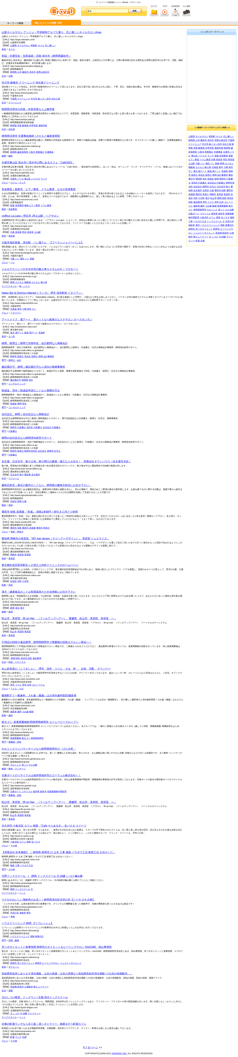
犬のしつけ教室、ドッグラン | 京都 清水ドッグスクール (35, 997)
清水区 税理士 (31, 356)
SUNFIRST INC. (119, 1053)
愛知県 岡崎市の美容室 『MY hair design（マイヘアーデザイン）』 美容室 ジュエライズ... (55, 538)
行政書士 (12, 431)
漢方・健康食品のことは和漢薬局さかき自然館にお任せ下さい (39, 591)
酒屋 (10, 990)
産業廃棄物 (15, 738)
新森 (32, 258)
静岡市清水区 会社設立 (35, 451)
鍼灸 (10, 156)
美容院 (27, 554)
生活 (4, 76)
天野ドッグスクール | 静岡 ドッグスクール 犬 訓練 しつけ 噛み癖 (42, 876)
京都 (24, 1037)
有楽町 (42, 332)
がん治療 (33, 765)
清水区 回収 (26, 658)
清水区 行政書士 (34, 427)
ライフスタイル (9, 286)
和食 (13, 916)
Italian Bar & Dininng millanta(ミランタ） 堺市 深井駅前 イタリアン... (42, 292)
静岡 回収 (15, 658)
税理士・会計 (14, 360)
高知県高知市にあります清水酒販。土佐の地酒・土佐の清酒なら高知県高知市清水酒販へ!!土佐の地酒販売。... (67, 973)
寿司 (28, 913)
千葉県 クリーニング (20, 99)
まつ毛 (11, 336)
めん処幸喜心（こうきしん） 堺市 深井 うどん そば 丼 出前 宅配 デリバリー (56, 668)
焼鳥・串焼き (17, 531)
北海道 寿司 (16, 309)
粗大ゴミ (26, 738)
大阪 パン (15, 258)
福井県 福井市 (39, 791)
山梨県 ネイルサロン (20, 45)
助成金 (13, 403)
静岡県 (25, 380)
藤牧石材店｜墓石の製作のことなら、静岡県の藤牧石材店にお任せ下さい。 (47, 485)
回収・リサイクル (17, 662)
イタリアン (16, 313)
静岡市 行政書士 (18, 427)
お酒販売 (28, 987)
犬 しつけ (15, 1013)
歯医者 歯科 (16, 711)
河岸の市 (14, 913)
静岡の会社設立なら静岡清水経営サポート (27, 437)
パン (13, 262)
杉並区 (13, 581)
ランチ (44, 179)
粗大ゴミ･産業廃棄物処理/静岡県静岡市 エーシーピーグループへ (40, 722)
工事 (17, 865)
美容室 (11, 236)
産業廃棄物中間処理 (56, 791)
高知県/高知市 (17, 987)
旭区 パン (24, 258)
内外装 (11, 129)
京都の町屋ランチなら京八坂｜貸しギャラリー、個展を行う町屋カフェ (44, 1024)
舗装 (12, 865)
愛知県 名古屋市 (32, 474)
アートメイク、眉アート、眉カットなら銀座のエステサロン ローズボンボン (47, 319)
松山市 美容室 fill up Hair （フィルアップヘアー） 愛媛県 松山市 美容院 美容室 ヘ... (59, 618)
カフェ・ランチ (18, 182)
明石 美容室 (28, 232)
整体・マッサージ (17, 768)
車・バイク (24, 286)
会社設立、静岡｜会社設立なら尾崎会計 (25, 414)
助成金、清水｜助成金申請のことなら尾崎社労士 (31, 390)
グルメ (5, 182)
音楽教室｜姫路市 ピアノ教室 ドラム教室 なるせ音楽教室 (39, 189)
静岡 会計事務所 (46, 356)
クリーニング (14, 102)
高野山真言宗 (42, 72)
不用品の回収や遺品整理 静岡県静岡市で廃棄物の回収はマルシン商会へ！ (47, 642)
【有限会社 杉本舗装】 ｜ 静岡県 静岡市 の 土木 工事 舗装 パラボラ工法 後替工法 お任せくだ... (58, 852)
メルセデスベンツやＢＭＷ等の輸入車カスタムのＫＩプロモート (40, 269)
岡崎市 (13, 554)
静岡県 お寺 (16, 72)
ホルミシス (15, 765)
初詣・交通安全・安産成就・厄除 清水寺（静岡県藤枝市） (36, 55)
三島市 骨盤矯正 (36, 152)
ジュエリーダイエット (70, 963)
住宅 (4, 129)
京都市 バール (17, 179)
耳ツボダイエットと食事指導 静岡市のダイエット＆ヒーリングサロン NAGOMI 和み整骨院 (57, 947)
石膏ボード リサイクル (21, 791)
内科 (19, 581)
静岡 (19, 403)
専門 (4, 360)
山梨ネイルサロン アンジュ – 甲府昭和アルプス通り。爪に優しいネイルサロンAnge (51, 32)
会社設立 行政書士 (52, 427)
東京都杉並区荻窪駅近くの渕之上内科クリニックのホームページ (40, 565)
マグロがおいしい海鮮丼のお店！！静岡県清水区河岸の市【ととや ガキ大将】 (48, 899)
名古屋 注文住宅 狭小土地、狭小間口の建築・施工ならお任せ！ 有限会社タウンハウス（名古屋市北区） (66, 461)
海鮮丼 (23, 913)
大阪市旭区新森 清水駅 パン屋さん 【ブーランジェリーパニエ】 (43, 242)
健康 (4, 156)
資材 (10, 505)
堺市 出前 (26, 685)
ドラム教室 (46, 205)
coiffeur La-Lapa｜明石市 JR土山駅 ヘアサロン (30, 215)
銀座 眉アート (31, 332)
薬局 (10, 612)
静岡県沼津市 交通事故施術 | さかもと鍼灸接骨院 (31, 136)
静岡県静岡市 (37, 738)
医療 (4, 585)
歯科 (10, 715)
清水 (31, 380)
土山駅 (37, 232)
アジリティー (34, 1013)
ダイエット (13, 967)
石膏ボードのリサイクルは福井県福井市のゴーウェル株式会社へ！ (41, 775)
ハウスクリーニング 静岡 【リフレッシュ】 (27, 923)
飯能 (31, 711)
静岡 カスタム (17, 282)
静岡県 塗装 (16, 125)
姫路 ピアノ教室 (32, 205)
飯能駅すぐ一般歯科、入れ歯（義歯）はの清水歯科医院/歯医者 (39, 695)
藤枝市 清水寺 (29, 72)
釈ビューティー (41, 987)
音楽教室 (12, 209)
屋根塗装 (43, 125)
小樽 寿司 (26, 309)
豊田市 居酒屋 (29, 528)
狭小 (22, 474)
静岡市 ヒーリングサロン (47, 963)
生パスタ (35, 842)
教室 (4, 209)
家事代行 (39, 936)
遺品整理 (37, 658)
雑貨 (28, 842)
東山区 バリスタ (32, 179)
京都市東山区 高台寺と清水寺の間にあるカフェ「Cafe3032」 (38, 162)
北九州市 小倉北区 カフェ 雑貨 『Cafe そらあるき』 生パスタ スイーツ (44, 825)
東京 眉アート (17, 332)
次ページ (93, 1047)
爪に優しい (50, 45)
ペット (22, 893)
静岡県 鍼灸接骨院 (19, 152)
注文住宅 (14, 474)
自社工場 (55, 99)
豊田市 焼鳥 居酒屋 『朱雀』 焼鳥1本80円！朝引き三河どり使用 (40, 511)
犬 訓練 (23, 1013)
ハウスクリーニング (20, 936)
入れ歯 (25, 711)
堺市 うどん (16, 685)
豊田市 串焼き (43, 528)
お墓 (24, 501)
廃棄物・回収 (14, 742)
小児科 (25, 581)
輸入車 (44, 282)
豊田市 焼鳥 (16, 528)
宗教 (10, 76)
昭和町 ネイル (37, 45)
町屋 (12, 1037)
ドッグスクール (22, 889)
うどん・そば (17, 688)
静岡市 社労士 (54, 451)
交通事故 (49, 152)
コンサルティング (17, 384)
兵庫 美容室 (16, 232)
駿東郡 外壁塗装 (30, 125)
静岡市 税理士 (17, 356)
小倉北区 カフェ (18, 842)
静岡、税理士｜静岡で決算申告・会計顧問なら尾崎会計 (35, 343)
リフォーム (13, 478)
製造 (4, 505)
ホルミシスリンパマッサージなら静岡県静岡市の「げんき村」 (39, 748)
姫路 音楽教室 (17, 205)
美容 (4, 49)
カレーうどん (38, 685)
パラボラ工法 (26, 865)
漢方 (22, 608)
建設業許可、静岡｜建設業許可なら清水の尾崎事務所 (33, 366)
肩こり (25, 765)
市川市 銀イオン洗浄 (41, 99)
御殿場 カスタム (32, 282)
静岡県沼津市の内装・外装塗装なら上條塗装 (28, 109)
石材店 (13, 501)
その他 (14, 845)
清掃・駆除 (13, 940)
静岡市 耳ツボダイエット (22, 963)
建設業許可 (15, 380)
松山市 (13, 631)
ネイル (11, 49)
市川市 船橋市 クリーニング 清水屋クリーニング (30, 82)
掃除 (32, 936)
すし (34, 309)
